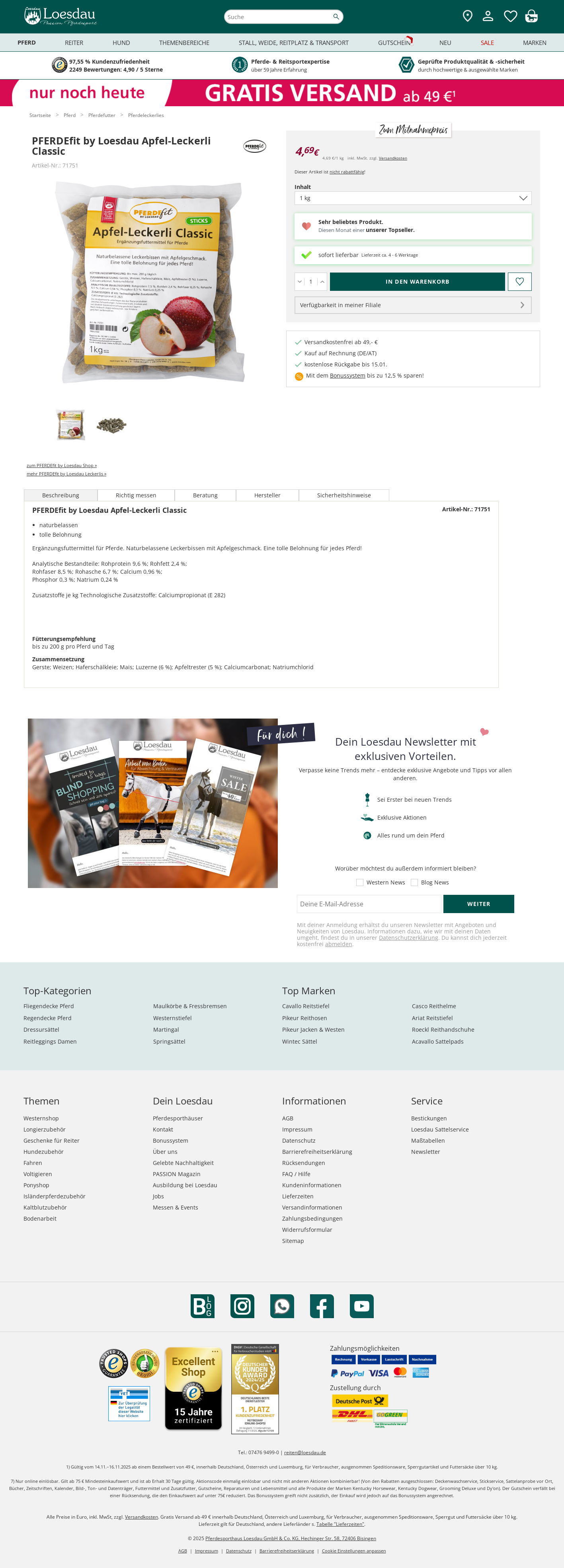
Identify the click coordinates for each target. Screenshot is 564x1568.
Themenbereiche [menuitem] (184, 43)
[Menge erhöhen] (322, 281)
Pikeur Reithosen (304, 1018)
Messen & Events (175, 1207)
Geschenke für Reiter (51, 1140)
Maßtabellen (428, 1140)
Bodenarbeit (40, 1218)
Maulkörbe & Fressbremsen (190, 1006)
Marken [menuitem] (534, 43)
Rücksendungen (303, 1163)
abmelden (338, 944)
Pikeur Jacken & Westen (313, 1029)
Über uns (165, 1151)
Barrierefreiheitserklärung (317, 1151)
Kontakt (163, 1129)
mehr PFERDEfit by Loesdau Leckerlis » (66, 474)
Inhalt (316, 187)
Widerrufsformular (307, 1229)
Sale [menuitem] (487, 43)
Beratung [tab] (205, 495)
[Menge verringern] (299, 281)
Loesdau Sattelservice (440, 1129)
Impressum (297, 1129)
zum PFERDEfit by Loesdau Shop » (62, 465)
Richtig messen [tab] (136, 495)
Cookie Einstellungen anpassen (354, 1551)
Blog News (435, 882)
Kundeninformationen (312, 1185)
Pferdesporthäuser (178, 1118)
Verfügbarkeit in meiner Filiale (340, 305)
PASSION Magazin (177, 1174)
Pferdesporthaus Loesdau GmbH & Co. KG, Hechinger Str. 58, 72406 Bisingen (290, 1538)
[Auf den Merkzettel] (520, 282)
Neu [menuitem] (445, 43)
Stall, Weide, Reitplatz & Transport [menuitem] (294, 43)
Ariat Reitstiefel (432, 1018)
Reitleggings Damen (50, 1041)
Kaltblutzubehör (45, 1207)
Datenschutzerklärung (408, 937)
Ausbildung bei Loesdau (185, 1185)
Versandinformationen (312, 1207)
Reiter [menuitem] (74, 43)
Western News (386, 882)
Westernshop (41, 1118)
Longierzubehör (44, 1129)
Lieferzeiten (298, 1196)
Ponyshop (36, 1185)
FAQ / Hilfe (296, 1174)
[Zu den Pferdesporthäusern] (468, 16)
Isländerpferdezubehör (54, 1196)
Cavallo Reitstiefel (306, 1006)
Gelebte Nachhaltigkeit (183, 1163)
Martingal (166, 1029)
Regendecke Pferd (47, 1018)
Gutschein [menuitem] (394, 43)
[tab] (70, 425)
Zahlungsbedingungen (312, 1218)
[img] (531, 20)
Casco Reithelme (434, 1006)
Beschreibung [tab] (60, 495)
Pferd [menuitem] (27, 42)
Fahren (32, 1163)
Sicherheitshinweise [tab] (344, 495)
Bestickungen (429, 1118)
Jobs (158, 1196)
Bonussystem (347, 375)
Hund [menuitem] (121, 43)
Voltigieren (37, 1174)
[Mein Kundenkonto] (488, 22)
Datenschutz (299, 1140)
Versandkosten (393, 158)
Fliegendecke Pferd (48, 1006)
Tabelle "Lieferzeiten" (340, 1524)
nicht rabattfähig (347, 172)
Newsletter (425, 1151)
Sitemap (293, 1241)
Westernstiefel (172, 1018)
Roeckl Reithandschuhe (443, 1029)
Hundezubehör (43, 1151)
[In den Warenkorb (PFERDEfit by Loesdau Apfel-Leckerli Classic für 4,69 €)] (417, 282)
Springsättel (169, 1041)
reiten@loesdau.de (305, 1452)
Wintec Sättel (299, 1041)
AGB (287, 1118)
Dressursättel (41, 1029)
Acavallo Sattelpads (438, 1041)
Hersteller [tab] (267, 495)
